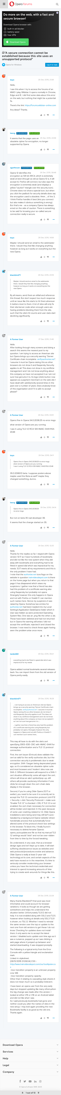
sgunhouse (15, 168)
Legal (6, 1065)
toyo (12, 80)
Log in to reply (52, 65)
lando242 (14, 654)
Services (8, 1051)
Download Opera (17, 42)
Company (8, 1071)
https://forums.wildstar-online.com (40, 105)
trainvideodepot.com (38, 577)
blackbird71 (15, 275)
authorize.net (30, 574)
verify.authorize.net (46, 359)
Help (5, 1058)
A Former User (16, 339)
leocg (12, 133)
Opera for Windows (14, 65)
